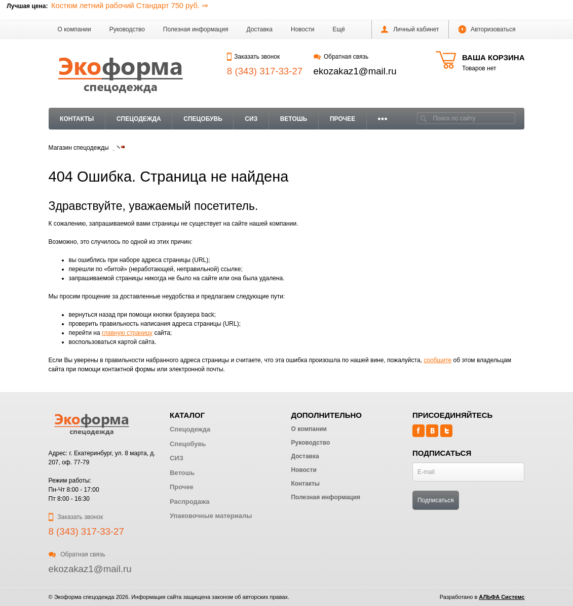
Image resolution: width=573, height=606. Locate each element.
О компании (74, 29)
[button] (338, 29)
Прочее (342, 118)
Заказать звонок (253, 56)
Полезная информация (195, 29)
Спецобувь (202, 118)
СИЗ (251, 118)
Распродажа (190, 501)
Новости (302, 29)
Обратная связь (341, 56)
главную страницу (127, 332)
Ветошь (294, 118)
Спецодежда (139, 118)
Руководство (127, 29)
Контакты (77, 118)
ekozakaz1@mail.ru (355, 71)
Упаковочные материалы (211, 516)
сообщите (437, 360)
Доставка (259, 29)
